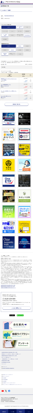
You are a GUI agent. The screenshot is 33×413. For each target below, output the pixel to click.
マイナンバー (5, 366)
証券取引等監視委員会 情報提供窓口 (8, 368)
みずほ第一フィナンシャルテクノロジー (9, 382)
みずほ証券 (4, 381)
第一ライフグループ (6, 376)
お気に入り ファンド (20, 412)
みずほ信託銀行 (5, 379)
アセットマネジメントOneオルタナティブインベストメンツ (12, 384)
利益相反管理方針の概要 (5, 360)
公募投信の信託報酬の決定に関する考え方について (8, 287)
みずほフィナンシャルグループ (8, 374)
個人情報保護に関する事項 (6, 362)
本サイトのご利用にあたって (6, 357)
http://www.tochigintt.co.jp (9, 15)
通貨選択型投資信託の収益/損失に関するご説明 (8, 286)
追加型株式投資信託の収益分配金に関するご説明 (8, 285)
